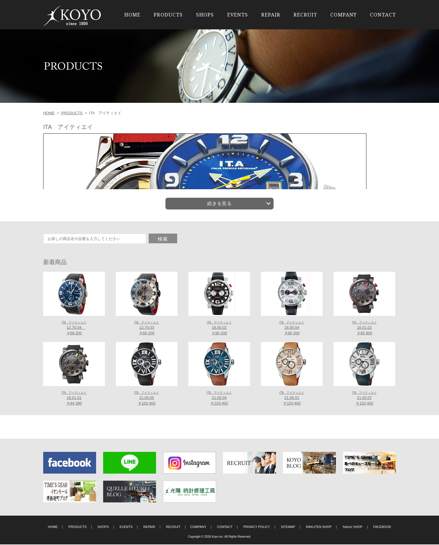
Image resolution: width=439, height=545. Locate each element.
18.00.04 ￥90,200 (291, 328)
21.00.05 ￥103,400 (146, 398)
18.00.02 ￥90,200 (219, 328)
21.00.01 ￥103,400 (291, 398)
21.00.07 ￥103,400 (364, 398)
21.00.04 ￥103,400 (219, 398)
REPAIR (270, 14)
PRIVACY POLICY (256, 527)
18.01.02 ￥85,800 (364, 328)
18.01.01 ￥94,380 (74, 398)
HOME (132, 14)
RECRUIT (305, 14)
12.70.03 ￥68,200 (146, 328)
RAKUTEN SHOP (318, 527)
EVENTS (237, 14)
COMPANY (343, 14)
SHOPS (205, 14)
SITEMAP (288, 527)
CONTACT (383, 14)
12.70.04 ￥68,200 (74, 328)
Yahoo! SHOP (352, 527)
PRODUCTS (168, 14)
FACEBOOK (382, 527)
